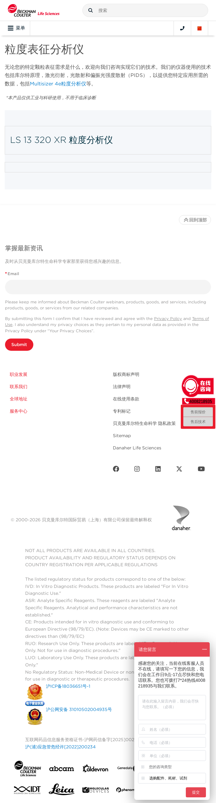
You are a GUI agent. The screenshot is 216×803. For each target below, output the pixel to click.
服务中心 (18, 411)
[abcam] (61, 770)
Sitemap (122, 435)
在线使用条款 (126, 398)
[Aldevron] (95, 769)
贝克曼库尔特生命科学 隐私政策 (144, 423)
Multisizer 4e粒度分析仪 (58, 84)
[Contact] (182, 28)
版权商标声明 (126, 374)
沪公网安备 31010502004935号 (79, 709)
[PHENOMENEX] (129, 791)
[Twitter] (179, 470)
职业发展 (18, 374)
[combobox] (145, 10)
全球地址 (18, 398)
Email (12, 274)
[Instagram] (137, 470)
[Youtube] (201, 470)
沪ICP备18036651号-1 (68, 686)
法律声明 (121, 386)
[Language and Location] (199, 28)
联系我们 (18, 386)
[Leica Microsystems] (61, 791)
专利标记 (121, 411)
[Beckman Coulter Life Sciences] (33, 10)
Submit (19, 344)
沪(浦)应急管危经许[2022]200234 (60, 746)
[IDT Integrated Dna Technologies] (28, 791)
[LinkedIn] (158, 470)
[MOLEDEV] (95, 791)
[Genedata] (129, 770)
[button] (90, 10)
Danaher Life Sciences (137, 447)
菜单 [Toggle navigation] (16, 28)
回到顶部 (195, 220)
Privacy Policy (168, 318)
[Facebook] (116, 470)
